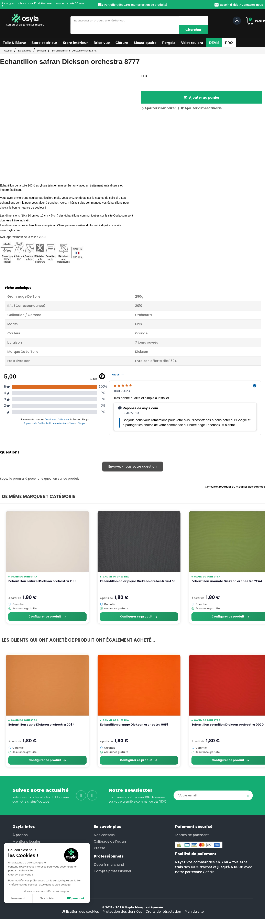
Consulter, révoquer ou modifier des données (235, 486)
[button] (14, 42)
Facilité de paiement (195, 854)
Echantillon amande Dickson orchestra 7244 (226, 581)
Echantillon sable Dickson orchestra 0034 (41, 724)
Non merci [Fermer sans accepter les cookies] (18, 898)
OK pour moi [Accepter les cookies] (75, 898)
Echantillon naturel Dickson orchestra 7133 (42, 581)
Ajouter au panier (201, 97)
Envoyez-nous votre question (132, 466)
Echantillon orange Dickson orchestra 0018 (134, 724)
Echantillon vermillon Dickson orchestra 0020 (227, 724)
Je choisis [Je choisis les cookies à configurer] (47, 898)
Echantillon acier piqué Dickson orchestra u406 (138, 581)
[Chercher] (193, 29)
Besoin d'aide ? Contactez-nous (238, 4)
